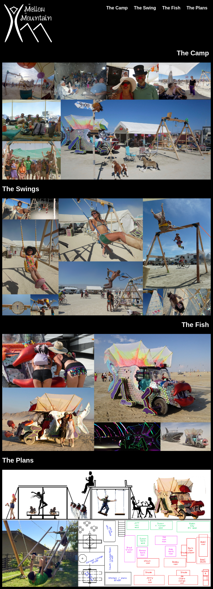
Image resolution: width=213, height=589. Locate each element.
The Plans (196, 8)
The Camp (117, 8)
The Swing (145, 8)
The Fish (171, 8)
